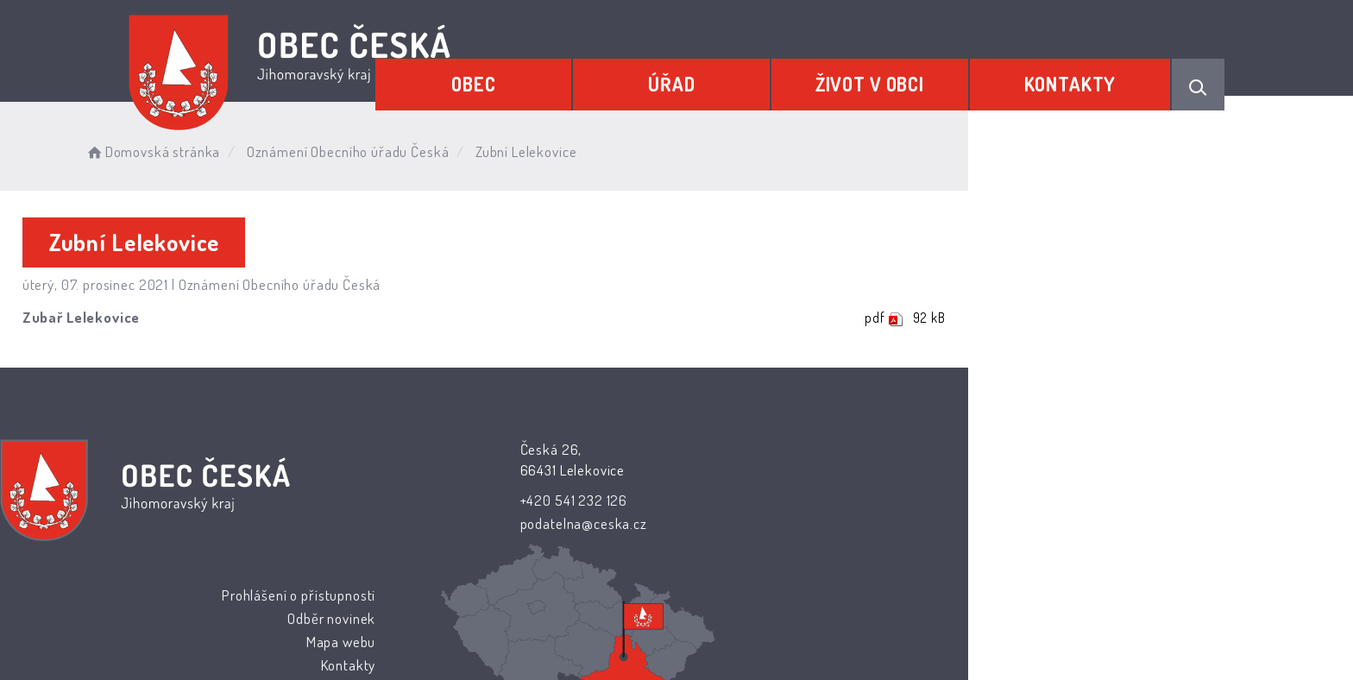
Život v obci (906, 75)
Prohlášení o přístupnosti (773, 451)
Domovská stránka (309, 146)
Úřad (732, 75)
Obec (560, 75)
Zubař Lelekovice (213, 319)
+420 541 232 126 (556, 500)
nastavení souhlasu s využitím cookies (992, 638)
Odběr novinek (807, 475)
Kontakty (1081, 75)
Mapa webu (816, 498)
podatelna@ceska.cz (565, 524)
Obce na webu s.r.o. (868, 617)
